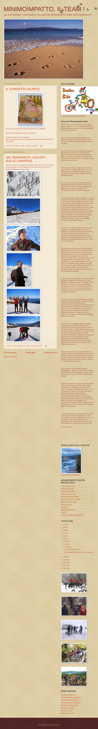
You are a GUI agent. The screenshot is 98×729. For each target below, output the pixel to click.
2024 (64, 527)
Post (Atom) (13, 357)
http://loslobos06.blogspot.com (70, 700)
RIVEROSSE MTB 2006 (68, 510)
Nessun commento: (32, 146)
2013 (64, 557)
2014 (64, 539)
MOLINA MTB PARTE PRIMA (70, 497)
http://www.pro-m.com (67, 713)
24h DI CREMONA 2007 (68, 486)
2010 (64, 565)
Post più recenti (10, 352)
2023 (64, 530)
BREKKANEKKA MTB (67, 489)
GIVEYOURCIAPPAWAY (68, 491)
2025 (64, 524)
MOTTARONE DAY (66, 505)
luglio (66, 541)
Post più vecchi (50, 352)
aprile (66, 544)
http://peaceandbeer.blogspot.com (71, 702)
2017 (64, 533)
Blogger (57, 725)
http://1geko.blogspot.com (68, 695)
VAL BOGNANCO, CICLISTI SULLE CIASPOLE (25, 159)
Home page (30, 352)
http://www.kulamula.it (67, 708)
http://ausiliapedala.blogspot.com (71, 697)
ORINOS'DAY (65, 507)
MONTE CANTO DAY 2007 (69, 502)
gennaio (67, 547)
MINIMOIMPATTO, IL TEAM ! (44, 9)
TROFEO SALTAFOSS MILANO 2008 (72, 515)
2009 (64, 568)
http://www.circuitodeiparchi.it (69, 705)
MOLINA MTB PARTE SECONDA (71, 499)
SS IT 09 (63, 513)
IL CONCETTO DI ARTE (23, 89)
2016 (64, 536)
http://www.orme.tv (66, 710)
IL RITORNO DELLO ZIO (68, 494)
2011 (64, 562)
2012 (64, 560)
